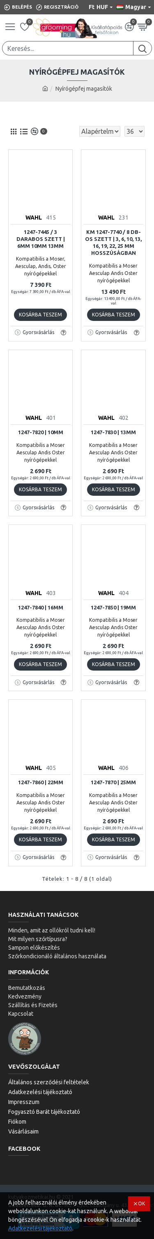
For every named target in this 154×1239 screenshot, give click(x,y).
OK (141, 1203)
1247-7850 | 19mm (113, 607)
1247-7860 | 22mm (40, 782)
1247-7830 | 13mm (113, 432)
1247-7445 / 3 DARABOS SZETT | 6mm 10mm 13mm (40, 239)
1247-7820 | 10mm (40, 432)
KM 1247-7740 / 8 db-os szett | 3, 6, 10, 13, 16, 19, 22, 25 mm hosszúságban (113, 242)
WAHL (33, 217)
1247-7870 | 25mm (113, 782)
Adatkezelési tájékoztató (40, 1228)
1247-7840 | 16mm (40, 607)
